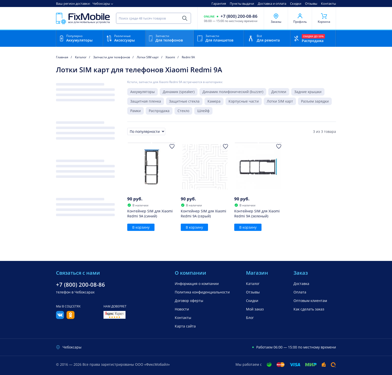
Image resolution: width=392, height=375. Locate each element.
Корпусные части (243, 101)
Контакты (328, 3)
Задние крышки (308, 91)
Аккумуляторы (142, 91)
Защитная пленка (145, 101)
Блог (250, 317)
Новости (182, 309)
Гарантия (219, 3)
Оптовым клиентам (310, 300)
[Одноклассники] (70, 317)
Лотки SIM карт (280, 101)
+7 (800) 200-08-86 (239, 16)
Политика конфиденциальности (202, 292)
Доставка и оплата (272, 3)
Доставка (301, 283)
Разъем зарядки (315, 101)
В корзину (141, 227)
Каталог (253, 283)
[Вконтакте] (60, 317)
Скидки (295, 3)
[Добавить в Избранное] (172, 146)
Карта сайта (185, 326)
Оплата (300, 292)
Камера (214, 101)
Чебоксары (101, 3)
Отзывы (311, 3)
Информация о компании (197, 283)
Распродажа (159, 110)
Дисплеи (278, 91)
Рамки (135, 110)
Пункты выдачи (242, 3)
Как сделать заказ (309, 309)
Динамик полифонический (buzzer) (232, 91)
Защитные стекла (184, 101)
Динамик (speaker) (178, 91)
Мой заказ (255, 309)
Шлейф (203, 110)
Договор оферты (189, 300)
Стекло (183, 110)
